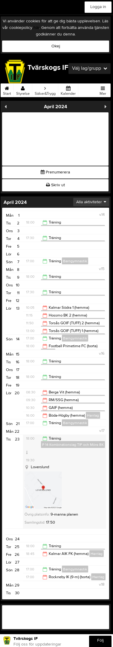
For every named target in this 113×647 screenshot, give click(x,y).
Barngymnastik (75, 261)
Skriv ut (55, 185)
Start (7, 89)
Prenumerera (55, 172)
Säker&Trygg (45, 89)
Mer (103, 89)
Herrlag (93, 415)
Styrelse (23, 89)
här (36, 27)
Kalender (68, 89)
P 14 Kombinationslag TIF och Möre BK (73, 444)
